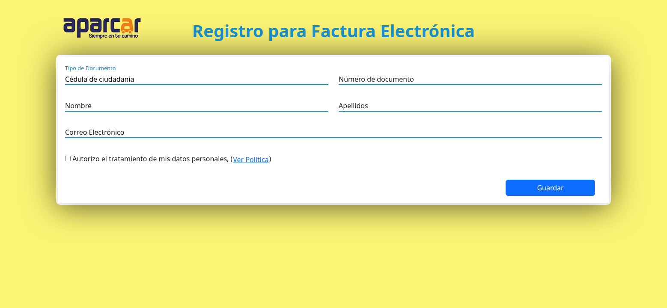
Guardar (550, 187)
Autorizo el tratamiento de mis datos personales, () (171, 159)
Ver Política (250, 159)
